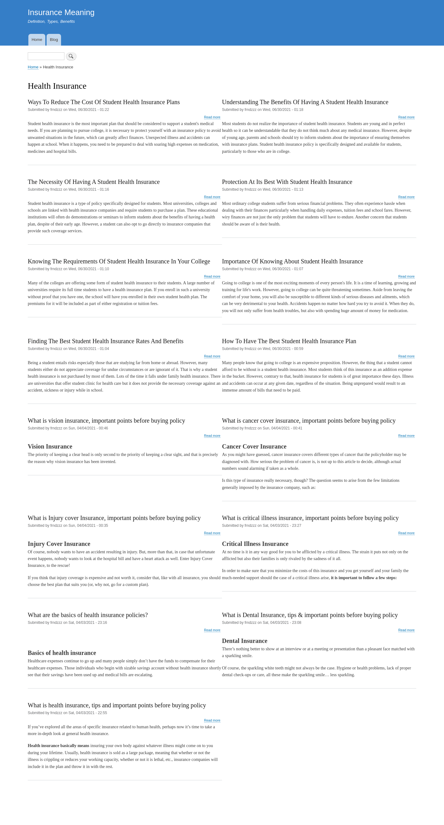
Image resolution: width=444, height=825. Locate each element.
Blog (54, 39)
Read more (212, 117)
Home (36, 39)
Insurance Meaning (61, 12)
